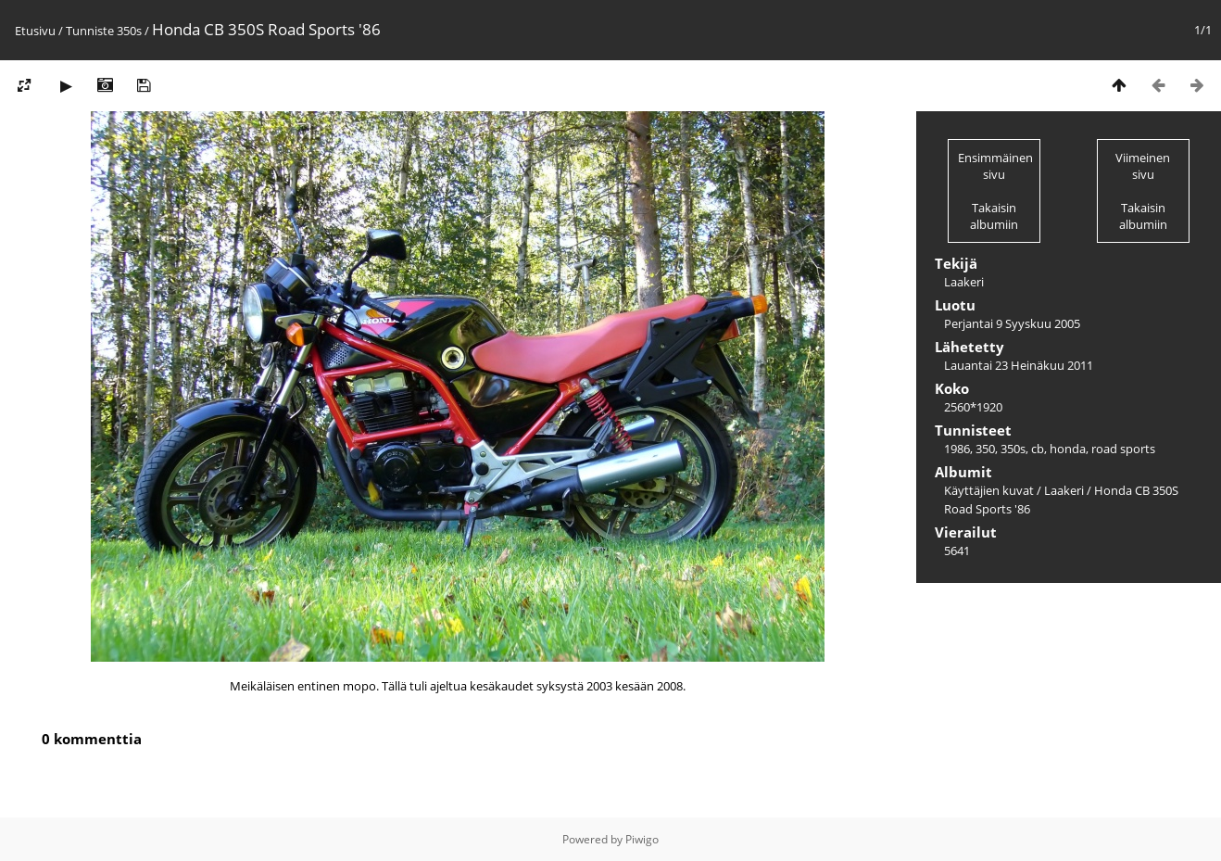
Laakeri (1064, 490)
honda (1068, 448)
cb (1037, 448)
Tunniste (90, 30)
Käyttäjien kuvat (989, 490)
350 (985, 448)
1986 (957, 448)
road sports (1123, 448)
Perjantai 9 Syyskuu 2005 (1012, 323)
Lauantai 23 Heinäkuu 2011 (1018, 365)
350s (129, 30)
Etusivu (35, 30)
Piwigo (642, 839)
